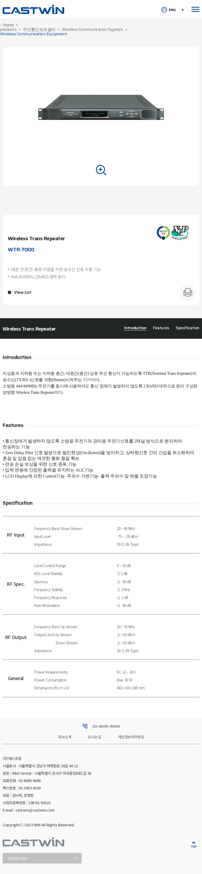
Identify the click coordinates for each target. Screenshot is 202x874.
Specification (187, 328)
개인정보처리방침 (131, 737)
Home (8, 25)
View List (23, 292)
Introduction (135, 328)
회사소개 (64, 737)
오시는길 (94, 737)
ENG (172, 10)
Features (161, 328)
